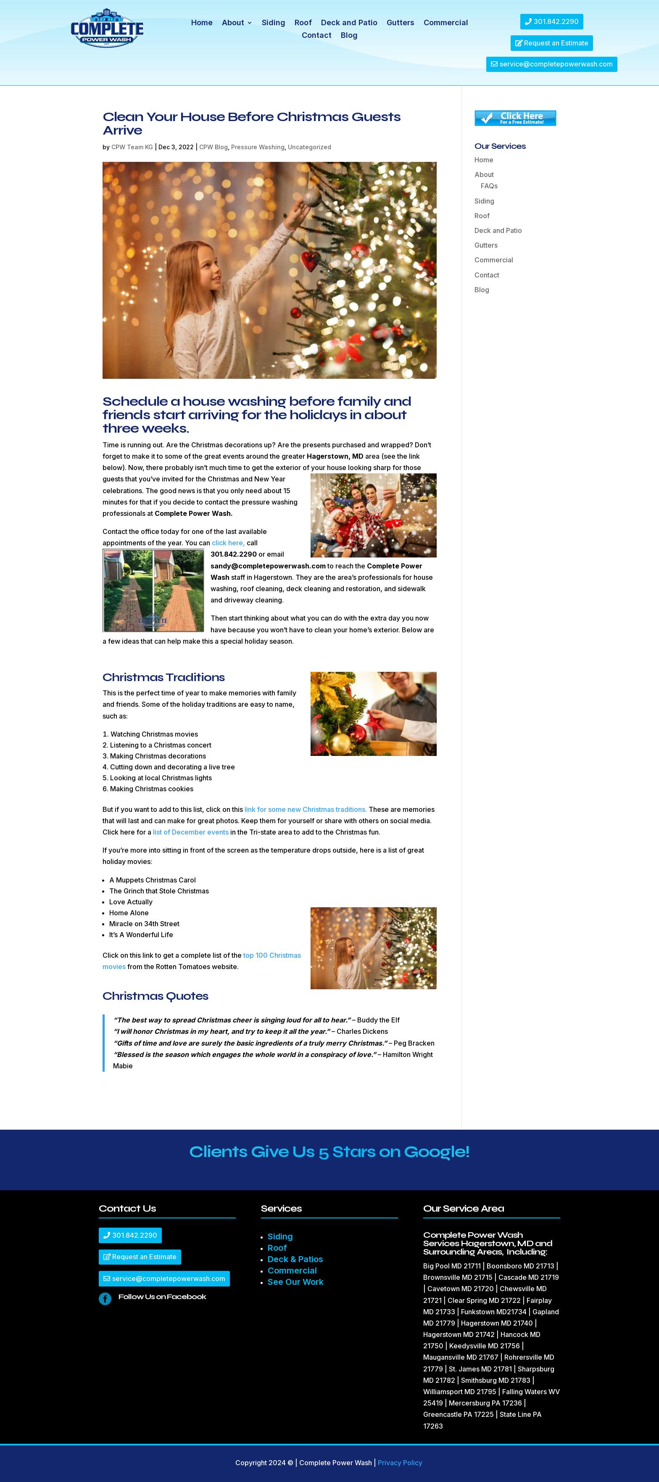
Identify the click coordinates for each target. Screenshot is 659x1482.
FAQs (489, 186)
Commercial (446, 23)
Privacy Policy (400, 1462)
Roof (303, 23)
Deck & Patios (295, 1259)
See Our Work (296, 1282)
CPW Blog (213, 147)
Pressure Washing (258, 147)
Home (202, 23)
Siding (273, 23)
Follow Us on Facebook (162, 1296)
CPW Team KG (132, 147)
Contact (317, 36)
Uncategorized (309, 147)
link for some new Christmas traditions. (306, 809)
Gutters (400, 23)
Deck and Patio (349, 23)
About (233, 23)
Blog (349, 36)
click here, (228, 543)
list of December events (191, 832)
